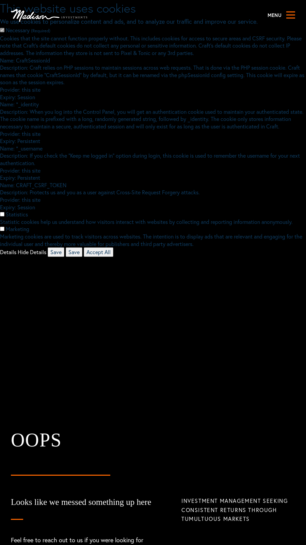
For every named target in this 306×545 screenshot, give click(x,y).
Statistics (17, 214)
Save (56, 252)
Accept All (98, 252)
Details (8, 252)
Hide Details (32, 252)
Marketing (17, 228)
